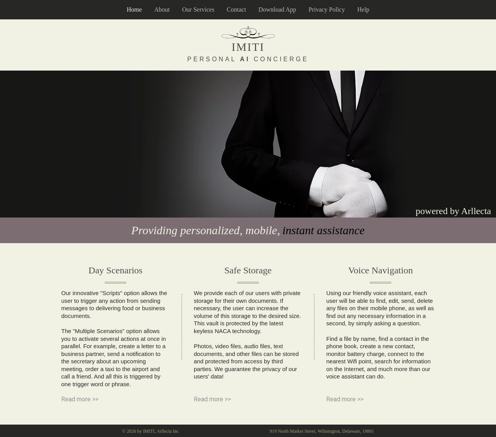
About (162, 9)
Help (363, 9)
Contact (236, 9)
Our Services (198, 9)
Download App (277, 9)
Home (134, 9)
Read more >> (79, 399)
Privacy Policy (326, 9)
